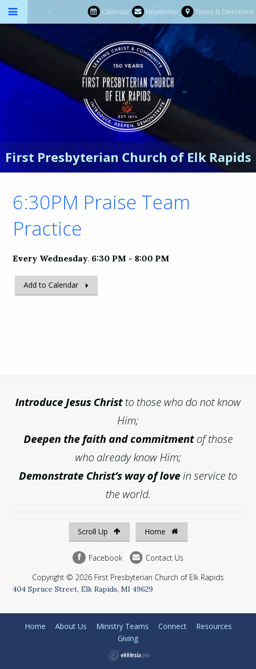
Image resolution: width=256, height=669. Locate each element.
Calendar (109, 12)
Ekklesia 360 (129, 655)
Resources (214, 626)
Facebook (97, 557)
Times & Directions (217, 12)
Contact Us (156, 557)
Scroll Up (99, 531)
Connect (172, 626)
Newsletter (155, 12)
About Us (71, 626)
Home (161, 531)
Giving (128, 638)
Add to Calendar (51, 285)
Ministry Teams (122, 626)
